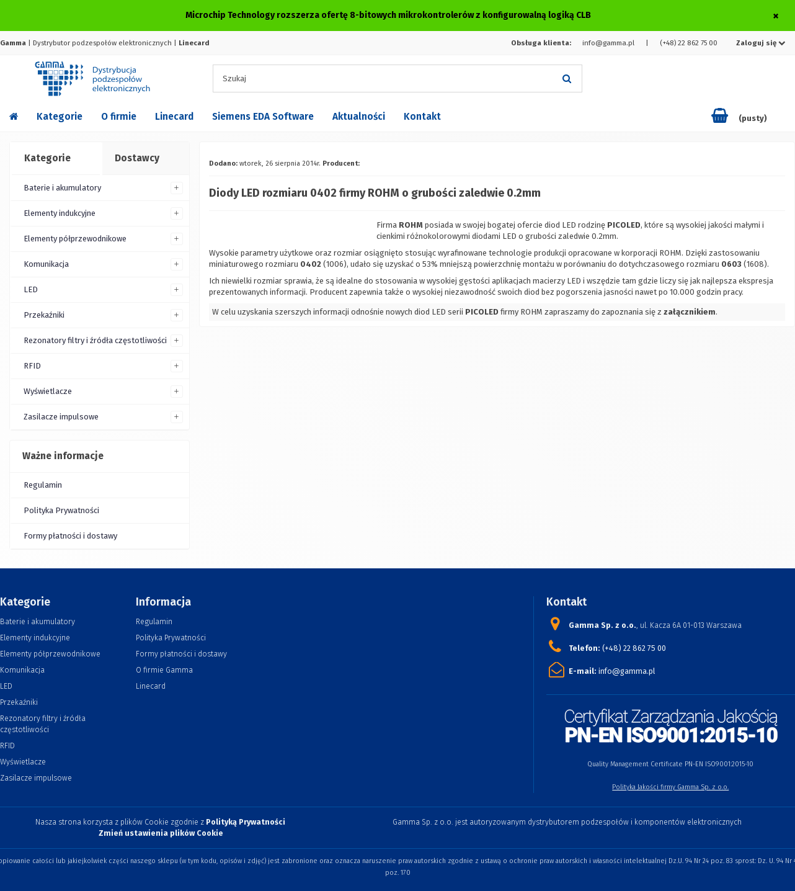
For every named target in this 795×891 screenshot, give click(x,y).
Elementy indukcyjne (59, 213)
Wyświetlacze (48, 391)
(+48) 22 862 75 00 (688, 42)
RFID (32, 365)
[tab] (55, 159)
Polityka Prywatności (61, 510)
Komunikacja (46, 264)
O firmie (118, 116)
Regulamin (43, 485)
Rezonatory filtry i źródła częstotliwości (95, 340)
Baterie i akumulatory (62, 187)
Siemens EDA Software (263, 116)
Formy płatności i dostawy (70, 535)
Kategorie (59, 116)
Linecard (174, 116)
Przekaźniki (44, 315)
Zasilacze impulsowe (61, 416)
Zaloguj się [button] (761, 42)
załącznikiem (690, 311)
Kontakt (422, 116)
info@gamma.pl (608, 42)
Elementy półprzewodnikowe (75, 238)
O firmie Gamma (164, 669)
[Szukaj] (566, 78)
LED (31, 289)
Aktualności (358, 116)
